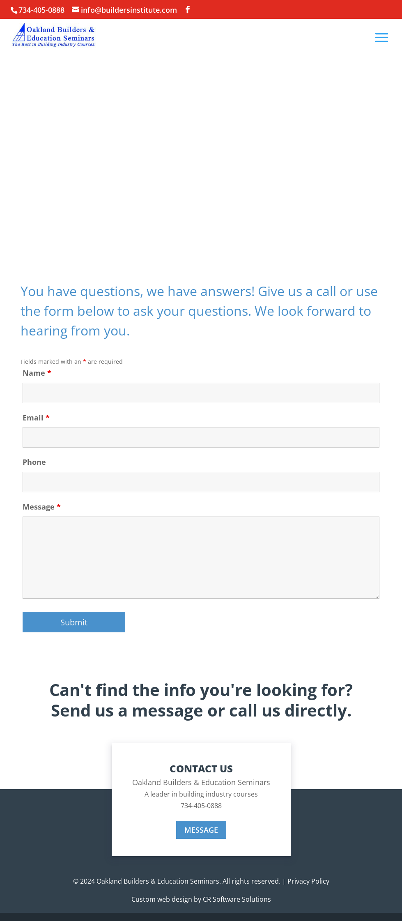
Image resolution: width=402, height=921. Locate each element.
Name (37, 373)
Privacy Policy (308, 881)
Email (36, 418)
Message (42, 507)
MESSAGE (201, 830)
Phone (34, 462)
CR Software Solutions (237, 899)
